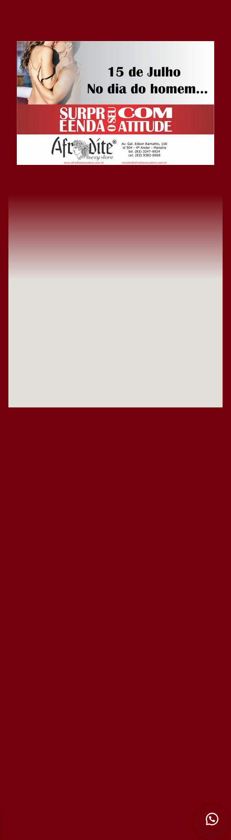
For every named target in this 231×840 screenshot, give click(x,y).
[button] (212, 819)
